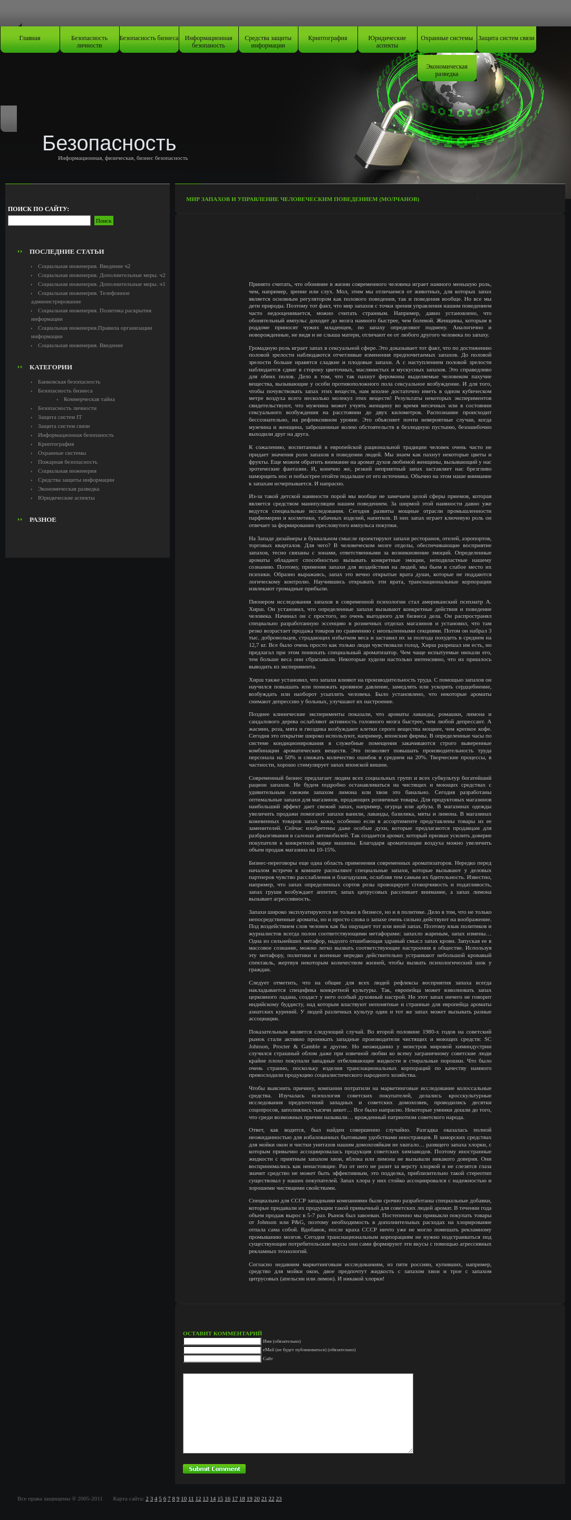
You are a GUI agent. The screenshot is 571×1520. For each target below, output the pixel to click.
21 (264, 1498)
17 (235, 1498)
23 (279, 1498)
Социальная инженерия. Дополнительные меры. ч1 (102, 284)
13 (205, 1498)
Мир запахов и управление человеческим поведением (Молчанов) (302, 199)
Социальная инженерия (67, 470)
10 (184, 1498)
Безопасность (109, 143)
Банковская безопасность (69, 381)
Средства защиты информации (268, 41)
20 (257, 1498)
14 (213, 1498)
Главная (29, 38)
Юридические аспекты (388, 41)
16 (227, 1498)
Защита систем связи (506, 38)
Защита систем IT (60, 417)
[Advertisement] (87, 219)
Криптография (327, 38)
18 (242, 1498)
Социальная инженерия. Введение (80, 345)
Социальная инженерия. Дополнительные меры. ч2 (102, 275)
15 (220, 1498)
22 (271, 1498)
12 (198, 1498)
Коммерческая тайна (89, 399)
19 (250, 1498)
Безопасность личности (89, 41)
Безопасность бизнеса (149, 38)
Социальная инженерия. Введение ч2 (84, 266)
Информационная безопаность (209, 41)
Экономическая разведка (447, 70)
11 (191, 1498)
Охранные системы (446, 38)
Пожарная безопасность (68, 461)
